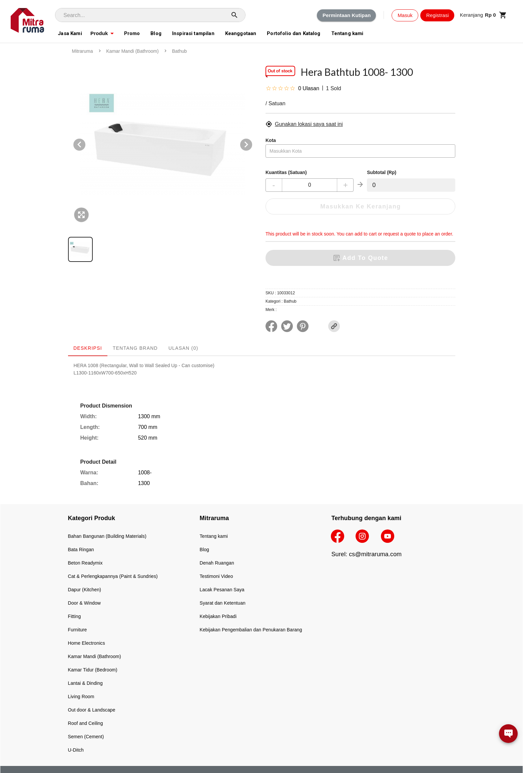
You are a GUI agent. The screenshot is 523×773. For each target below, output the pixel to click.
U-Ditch (76, 750)
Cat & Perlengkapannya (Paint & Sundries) (113, 576)
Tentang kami (214, 536)
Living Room (81, 696)
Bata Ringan (81, 549)
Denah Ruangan (217, 563)
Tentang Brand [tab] (134, 348)
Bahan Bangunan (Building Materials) (107, 536)
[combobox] (360, 151)
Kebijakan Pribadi (218, 616)
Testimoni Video (216, 576)
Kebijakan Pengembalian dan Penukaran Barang (251, 629)
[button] (483, 15)
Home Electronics (86, 643)
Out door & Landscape (91, 710)
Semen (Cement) (86, 736)
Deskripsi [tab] (87, 348)
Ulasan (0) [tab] (183, 348)
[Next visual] (246, 145)
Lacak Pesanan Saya (222, 589)
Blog (204, 549)
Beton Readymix (85, 563)
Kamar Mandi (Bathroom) (94, 656)
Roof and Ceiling (85, 723)
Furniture (77, 629)
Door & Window (84, 603)
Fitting (74, 616)
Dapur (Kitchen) (84, 589)
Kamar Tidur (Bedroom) (92, 669)
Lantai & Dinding (85, 683)
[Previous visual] (79, 145)
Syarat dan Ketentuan (222, 603)
